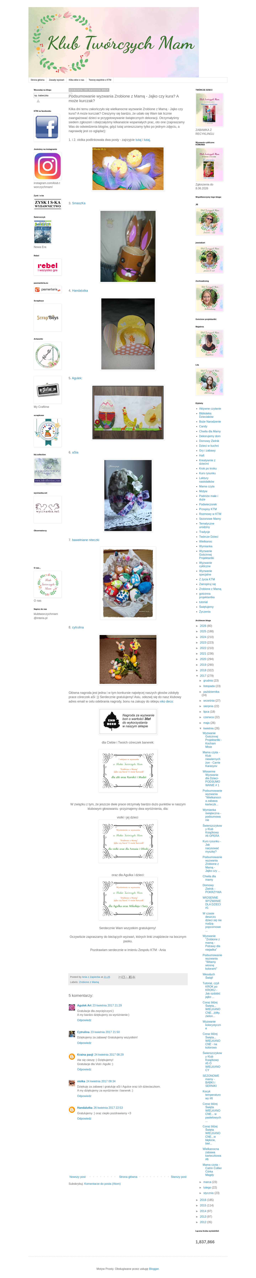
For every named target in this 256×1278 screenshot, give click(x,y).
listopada (209, 686)
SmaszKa (79, 203)
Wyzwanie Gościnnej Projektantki (206, 554)
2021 (203, 653)
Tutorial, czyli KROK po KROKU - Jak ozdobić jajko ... (211, 990)
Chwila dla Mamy (210, 431)
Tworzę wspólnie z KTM (100, 80)
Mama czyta (206, 486)
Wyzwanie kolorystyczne (212, 1025)
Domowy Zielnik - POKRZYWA (212, 888)
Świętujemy (206, 606)
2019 (203, 664)
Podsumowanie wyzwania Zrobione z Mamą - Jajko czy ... (212, 864)
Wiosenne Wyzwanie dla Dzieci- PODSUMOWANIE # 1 (211, 778)
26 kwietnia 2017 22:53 (108, 1107)
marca (207, 1182)
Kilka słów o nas (76, 80)
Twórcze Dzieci (208, 536)
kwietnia (208, 728)
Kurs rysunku (207, 473)
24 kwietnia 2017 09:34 (101, 1081)
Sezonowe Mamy (210, 518)
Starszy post (178, 1176)
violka (81, 1081)
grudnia (208, 680)
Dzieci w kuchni (209, 445)
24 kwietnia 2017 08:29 (109, 1054)
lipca (206, 711)
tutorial (203, 602)
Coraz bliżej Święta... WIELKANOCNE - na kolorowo (211, 1040)
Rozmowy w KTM (210, 513)
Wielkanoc (205, 541)
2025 (203, 631)
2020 (203, 659)
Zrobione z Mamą (89, 982)
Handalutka (80, 290)
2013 (203, 1216)
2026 (203, 625)
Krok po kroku (208, 468)
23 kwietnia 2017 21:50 (105, 1032)
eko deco (166, 701)
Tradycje (204, 531)
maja (206, 722)
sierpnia (208, 706)
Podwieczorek (208, 504)
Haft (201, 455)
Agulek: (77, 378)
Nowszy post (78, 1176)
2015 (203, 1205)
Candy (203, 426)
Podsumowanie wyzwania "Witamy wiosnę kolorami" (212, 962)
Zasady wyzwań (56, 80)
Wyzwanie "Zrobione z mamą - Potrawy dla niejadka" (211, 942)
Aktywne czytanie (210, 408)
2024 (203, 637)
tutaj (138, 140)
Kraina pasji (85, 1054)
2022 (203, 648)
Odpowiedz (84, 1020)
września (209, 700)
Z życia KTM (207, 579)
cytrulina (78, 627)
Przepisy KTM (208, 509)
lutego (207, 1187)
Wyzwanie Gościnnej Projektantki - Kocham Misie (212, 740)
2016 (203, 1199)
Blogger (154, 1268)
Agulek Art (84, 1005)
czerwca (209, 717)
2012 (203, 1222)
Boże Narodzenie (210, 421)
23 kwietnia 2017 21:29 (107, 1005)
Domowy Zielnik (209, 440)
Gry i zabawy (207, 450)
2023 (203, 642)
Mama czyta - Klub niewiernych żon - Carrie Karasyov (211, 759)
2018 (203, 670)
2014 (203, 1211)
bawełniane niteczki (85, 540)
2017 (203, 675)
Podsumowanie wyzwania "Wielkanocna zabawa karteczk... (212, 797)
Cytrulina (83, 1032)
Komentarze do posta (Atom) (102, 1183)
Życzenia (204, 611)
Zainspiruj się (207, 584)
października (211, 691)
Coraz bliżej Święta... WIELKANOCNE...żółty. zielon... (211, 1009)
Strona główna (37, 80)
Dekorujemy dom (210, 436)
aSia (75, 452)
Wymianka (205, 546)
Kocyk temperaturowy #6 (212, 1095)
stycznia (208, 1193)
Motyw (203, 491)
